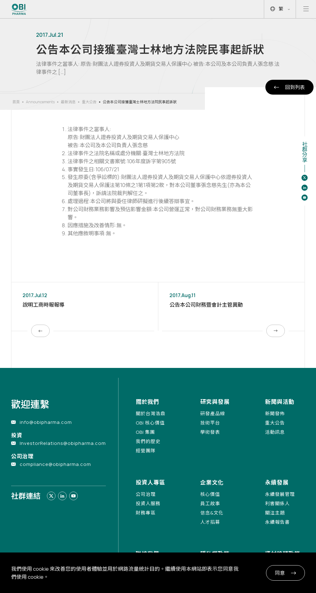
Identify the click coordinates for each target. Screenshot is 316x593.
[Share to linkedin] (304, 188)
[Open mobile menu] (306, 9)
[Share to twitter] (304, 178)
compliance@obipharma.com (55, 464)
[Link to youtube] (73, 496)
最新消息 (68, 102)
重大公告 (89, 102)
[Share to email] (304, 197)
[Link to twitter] (51, 496)
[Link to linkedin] (62, 496)
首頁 (16, 102)
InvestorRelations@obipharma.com (63, 443)
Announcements (40, 102)
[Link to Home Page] (19, 9)
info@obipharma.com (46, 422)
